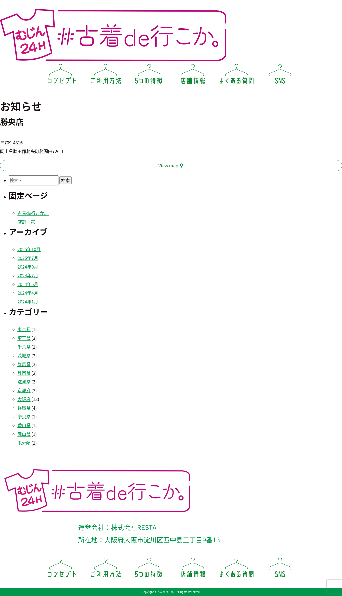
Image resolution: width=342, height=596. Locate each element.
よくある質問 (236, 75)
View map (168, 165)
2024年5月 (27, 284)
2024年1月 (27, 301)
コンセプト (62, 75)
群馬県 (24, 364)
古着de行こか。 (33, 213)
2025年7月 (27, 258)
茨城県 (24, 355)
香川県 (24, 425)
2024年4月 (27, 293)
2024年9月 (27, 267)
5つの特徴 (149, 75)
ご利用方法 (105, 75)
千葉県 (24, 347)
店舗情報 (193, 75)
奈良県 (24, 416)
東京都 (24, 329)
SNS (280, 75)
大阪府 (24, 399)
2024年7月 (27, 275)
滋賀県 (24, 381)
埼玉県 (24, 338)
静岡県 (24, 373)
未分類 (24, 443)
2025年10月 (29, 249)
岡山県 (24, 434)
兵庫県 (24, 408)
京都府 (24, 390)
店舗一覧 (26, 222)
